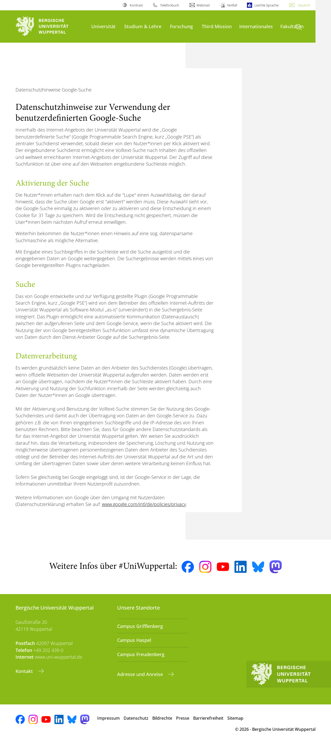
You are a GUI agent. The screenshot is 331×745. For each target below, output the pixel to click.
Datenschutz (136, 718)
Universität (103, 26)
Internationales (256, 26)
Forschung (181, 26)
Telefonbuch (169, 5)
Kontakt (25, 671)
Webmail (203, 5)
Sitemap (235, 718)
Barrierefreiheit (208, 718)
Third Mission (217, 26)
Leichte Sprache (266, 5)
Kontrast (136, 5)
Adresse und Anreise (140, 674)
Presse (182, 718)
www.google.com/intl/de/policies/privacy (144, 504)
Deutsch (304, 5)
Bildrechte (162, 718)
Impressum (108, 718)
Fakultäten (292, 26)
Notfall (232, 5)
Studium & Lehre (142, 26)
